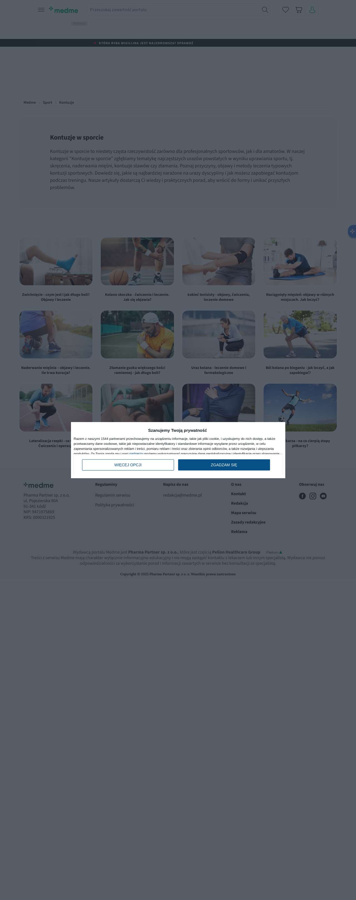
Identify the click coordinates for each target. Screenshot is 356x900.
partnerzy (136, 453)
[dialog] (178, 450)
